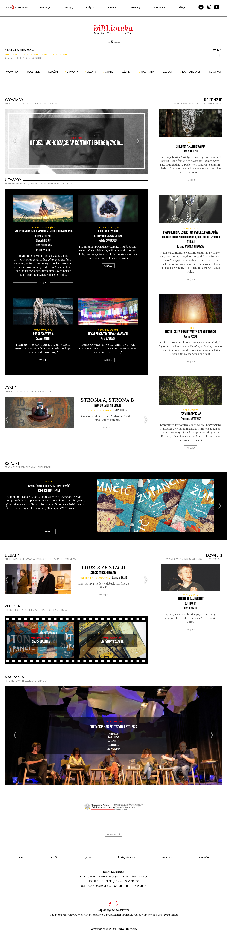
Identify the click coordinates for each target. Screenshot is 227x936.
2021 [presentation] (36, 54)
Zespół (53, 857)
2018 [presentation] (58, 54)
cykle (109, 71)
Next (137, 141)
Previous (15, 141)
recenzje (33, 71)
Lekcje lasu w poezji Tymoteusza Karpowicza (190, 332)
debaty (91, 71)
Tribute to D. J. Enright (190, 599)
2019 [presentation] (51, 54)
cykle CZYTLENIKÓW (100, 410)
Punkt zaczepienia (43, 334)
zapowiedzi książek (43, 227)
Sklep (182, 7)
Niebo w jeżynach (108, 231)
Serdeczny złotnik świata (190, 146)
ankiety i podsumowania (95, 578)
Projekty (135, 7)
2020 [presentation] (44, 54)
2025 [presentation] (7, 54)
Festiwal (112, 7)
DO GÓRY (112, 834)
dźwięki (126, 71)
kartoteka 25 (191, 71)
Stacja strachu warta (103, 573)
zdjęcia (168, 71)
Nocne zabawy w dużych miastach (108, 334)
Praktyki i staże (127, 857)
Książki (90, 7)
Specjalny (37, 57)
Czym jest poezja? (191, 414)
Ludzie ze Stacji (103, 567)
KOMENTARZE (190, 228)
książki (53, 71)
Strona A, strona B (107, 400)
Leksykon (215, 71)
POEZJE (49, 481)
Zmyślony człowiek (112, 642)
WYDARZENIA (190, 595)
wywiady (12, 71)
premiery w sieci (43, 330)
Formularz (204, 857)
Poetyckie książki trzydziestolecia (113, 727)
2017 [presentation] (65, 54)
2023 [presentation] (22, 54)
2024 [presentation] (15, 54)
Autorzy (68, 7)
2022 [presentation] (29, 54)
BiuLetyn (45, 7)
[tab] (8, 54)
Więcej (43, 282)
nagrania (147, 71)
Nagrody (167, 857)
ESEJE (191, 142)
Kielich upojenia (49, 491)
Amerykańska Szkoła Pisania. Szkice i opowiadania (43, 231)
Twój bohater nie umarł (107, 405)
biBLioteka (159, 7)
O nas (20, 857)
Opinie (87, 857)
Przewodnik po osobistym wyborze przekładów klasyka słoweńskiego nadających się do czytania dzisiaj (191, 237)
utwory (72, 71)
